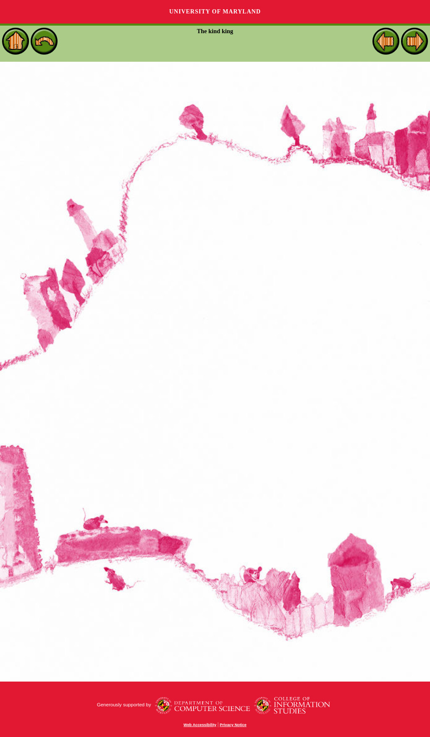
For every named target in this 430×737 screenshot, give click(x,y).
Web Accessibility (200, 725)
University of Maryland (215, 11)
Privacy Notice (233, 725)
